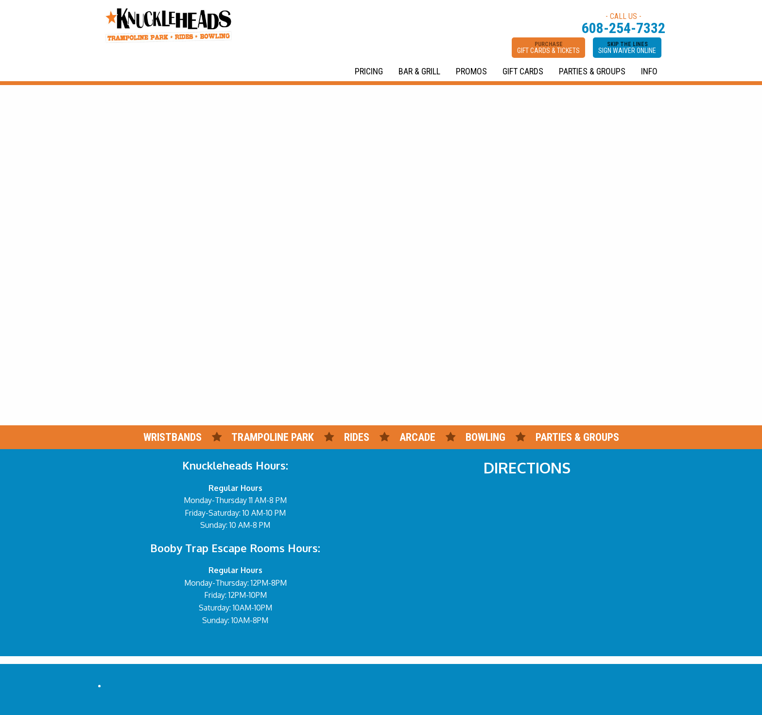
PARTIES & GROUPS (592, 71)
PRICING (369, 71)
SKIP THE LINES (627, 47)
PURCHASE (548, 47)
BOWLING (485, 437)
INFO (649, 71)
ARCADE (417, 437)
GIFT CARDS (522, 71)
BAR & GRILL (419, 71)
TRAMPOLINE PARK (272, 437)
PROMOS (471, 71)
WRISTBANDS (172, 437)
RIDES (358, 437)
